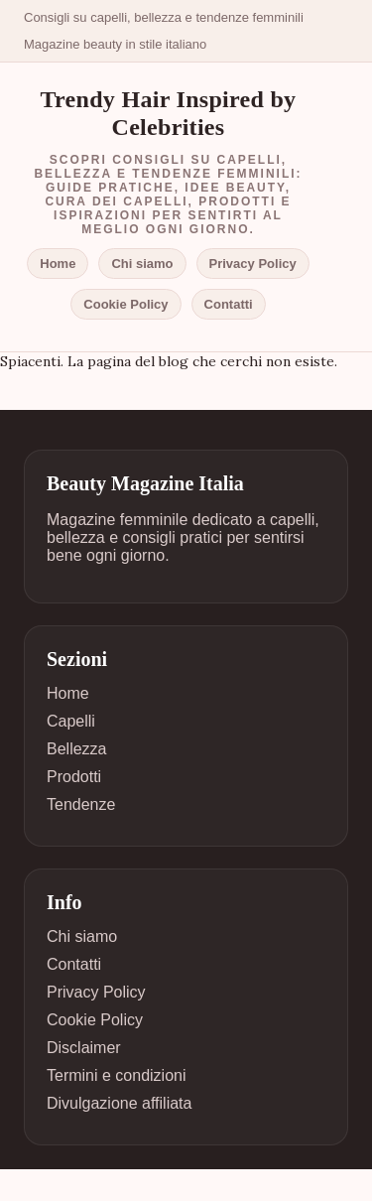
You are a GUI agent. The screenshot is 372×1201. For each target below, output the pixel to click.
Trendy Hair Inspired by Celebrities (169, 113)
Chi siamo (142, 263)
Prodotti (74, 776)
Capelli (71, 721)
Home (57, 263)
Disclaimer (84, 1047)
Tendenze (81, 804)
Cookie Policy (125, 304)
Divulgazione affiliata (119, 1103)
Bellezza (76, 748)
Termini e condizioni (116, 1075)
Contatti (228, 304)
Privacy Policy (253, 263)
